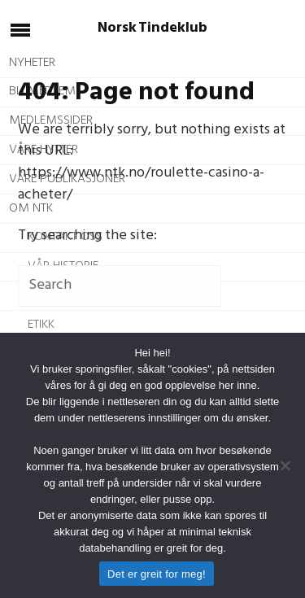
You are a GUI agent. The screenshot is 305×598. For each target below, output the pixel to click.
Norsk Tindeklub (152, 28)
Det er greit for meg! (156, 574)
